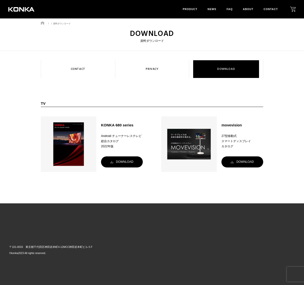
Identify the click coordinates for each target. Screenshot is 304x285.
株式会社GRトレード (30, 234)
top (181, 233)
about (248, 9)
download (286, 250)
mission (255, 250)
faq (230, 9)
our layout (259, 242)
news (212, 9)
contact (271, 9)
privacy (283, 242)
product (190, 9)
